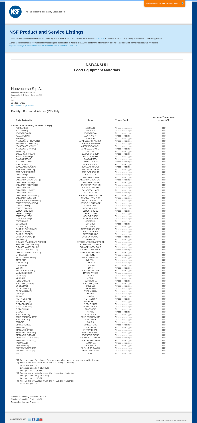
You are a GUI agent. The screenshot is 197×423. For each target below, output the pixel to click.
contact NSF (99, 38)
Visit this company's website (22, 105)
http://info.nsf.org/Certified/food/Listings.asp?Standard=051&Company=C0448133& (43, 45)
